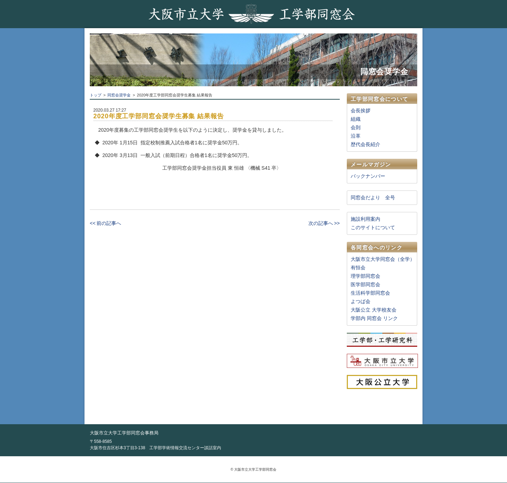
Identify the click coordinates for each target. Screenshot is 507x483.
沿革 (356, 135)
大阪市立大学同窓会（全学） (383, 259)
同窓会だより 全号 (373, 197)
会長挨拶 (360, 110)
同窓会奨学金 (119, 95)
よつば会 (360, 301)
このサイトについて (373, 227)
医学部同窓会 (365, 284)
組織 (356, 119)
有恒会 (358, 267)
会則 (356, 127)
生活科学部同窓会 (370, 292)
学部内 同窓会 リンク (374, 318)
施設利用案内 (365, 219)
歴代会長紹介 (365, 144)
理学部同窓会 (365, 276)
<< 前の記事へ (105, 223)
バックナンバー (368, 176)
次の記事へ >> (324, 223)
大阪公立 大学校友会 (373, 309)
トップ (95, 95)
